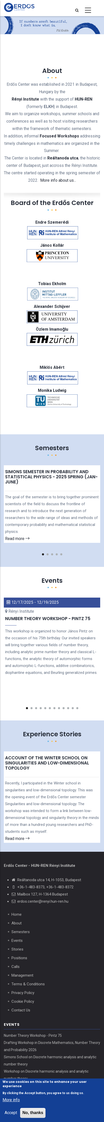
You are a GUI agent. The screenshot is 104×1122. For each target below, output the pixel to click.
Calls (15, 966)
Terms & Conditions (28, 984)
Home (16, 914)
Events (17, 940)
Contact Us (20, 1010)
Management (22, 975)
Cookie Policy (22, 1001)
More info (11, 1100)
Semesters (20, 932)
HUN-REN (83, 99)
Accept (11, 1112)
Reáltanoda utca (62, 158)
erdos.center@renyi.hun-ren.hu (42, 901)
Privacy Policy (22, 992)
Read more (17, 538)
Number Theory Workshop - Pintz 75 (33, 1035)
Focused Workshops (59, 136)
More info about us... (58, 180)
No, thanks (32, 1112)
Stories (17, 949)
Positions (19, 958)
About (16, 923)
